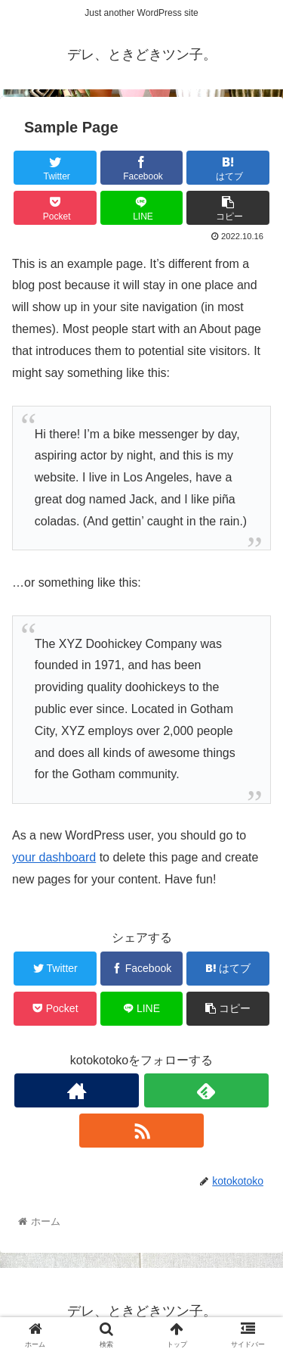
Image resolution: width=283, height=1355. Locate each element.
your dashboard (54, 857)
